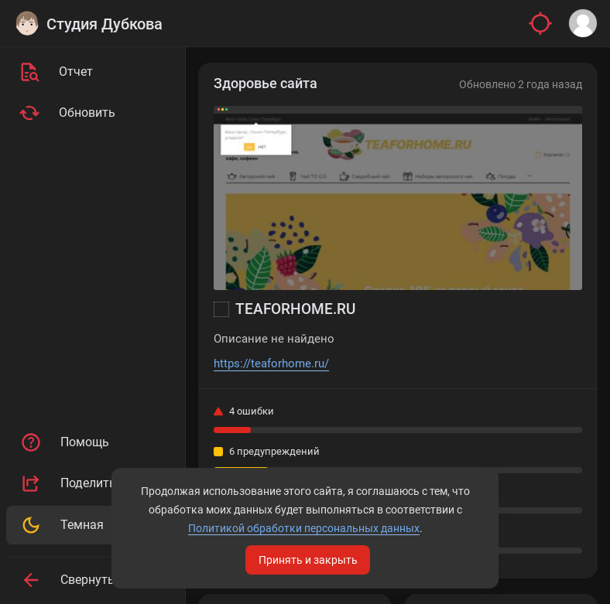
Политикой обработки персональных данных (304, 528)
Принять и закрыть (308, 560)
